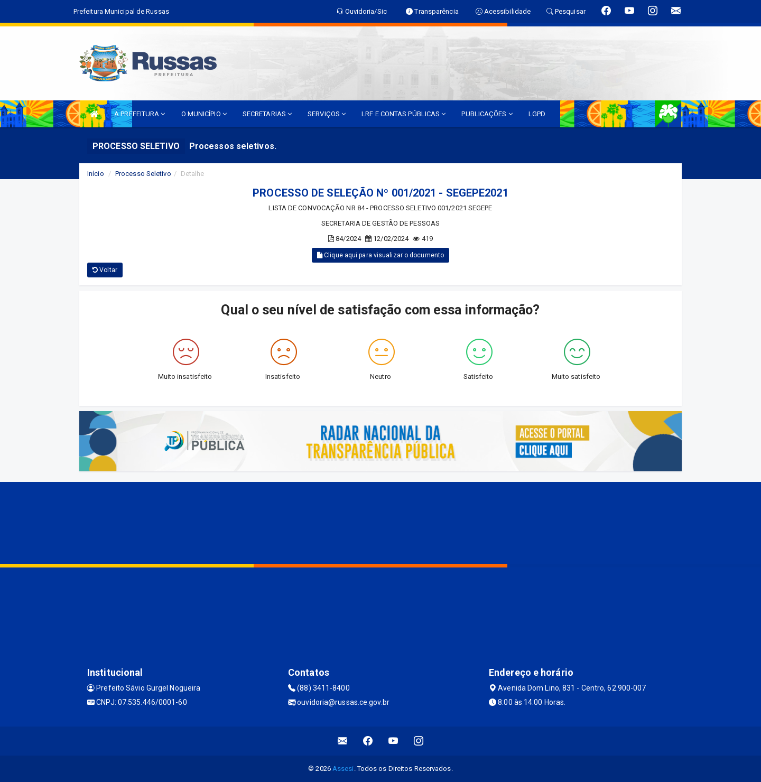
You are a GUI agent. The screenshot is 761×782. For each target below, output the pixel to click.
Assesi (343, 768)
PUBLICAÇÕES (486, 114)
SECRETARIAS (267, 114)
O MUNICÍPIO (204, 114)
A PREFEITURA (139, 114)
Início (95, 174)
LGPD (536, 114)
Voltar (104, 270)
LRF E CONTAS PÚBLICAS (403, 114)
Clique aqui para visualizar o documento (380, 255)
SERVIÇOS (327, 114)
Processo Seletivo (143, 174)
